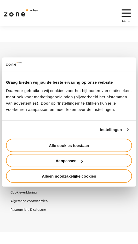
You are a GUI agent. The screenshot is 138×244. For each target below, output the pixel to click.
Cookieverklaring (23, 192)
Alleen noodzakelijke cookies (69, 176)
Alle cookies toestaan (69, 145)
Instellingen (111, 129)
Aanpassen (69, 160)
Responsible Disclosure (28, 209)
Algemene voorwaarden (29, 200)
